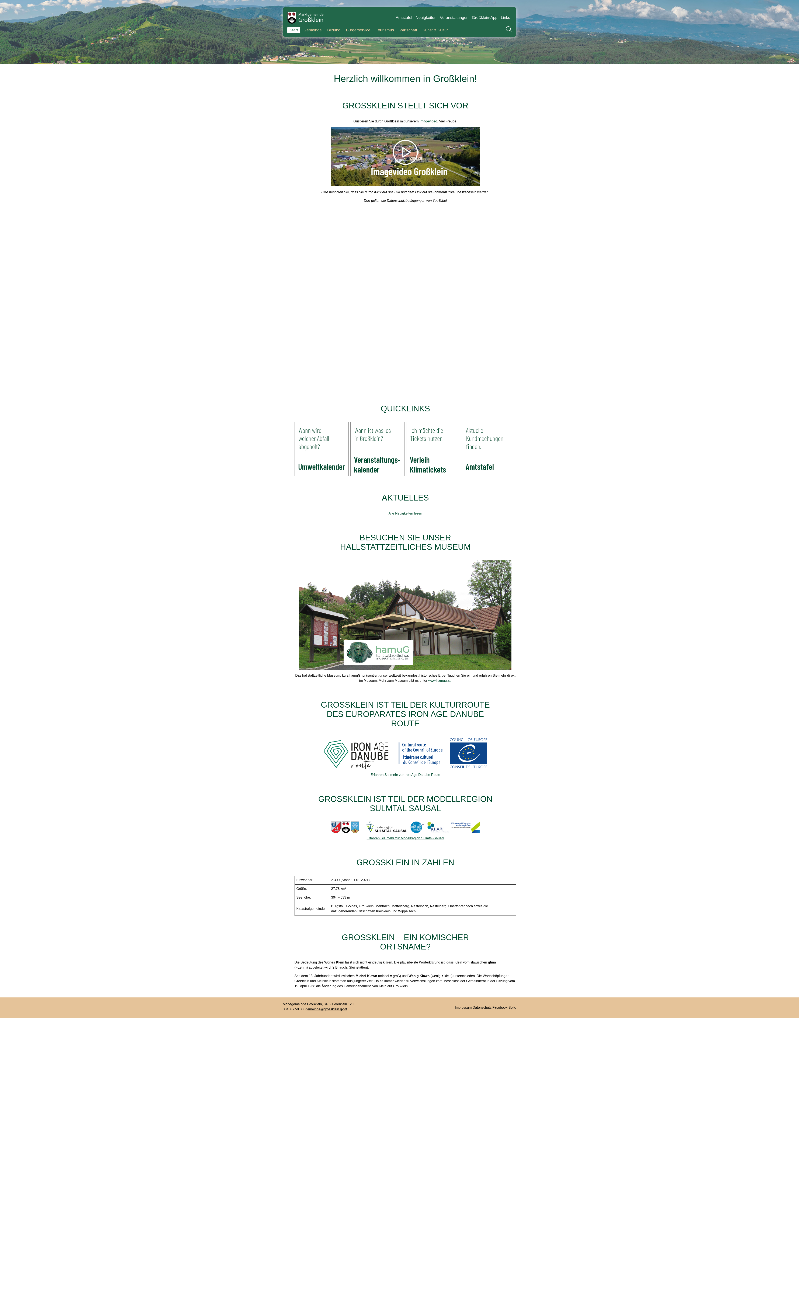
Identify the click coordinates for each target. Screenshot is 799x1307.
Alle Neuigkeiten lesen (405, 513)
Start (294, 30)
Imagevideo (428, 121)
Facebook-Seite (504, 1007)
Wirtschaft (408, 30)
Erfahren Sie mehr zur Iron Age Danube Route (405, 775)
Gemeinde (312, 30)
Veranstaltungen (454, 17)
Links (505, 17)
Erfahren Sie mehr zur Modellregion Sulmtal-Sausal (405, 838)
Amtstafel (404, 17)
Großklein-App (484, 17)
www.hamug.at (439, 680)
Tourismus (385, 30)
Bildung (333, 30)
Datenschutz (482, 1007)
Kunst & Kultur (435, 30)
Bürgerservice (358, 30)
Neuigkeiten (426, 17)
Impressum (463, 1007)
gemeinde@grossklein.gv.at (326, 1009)
